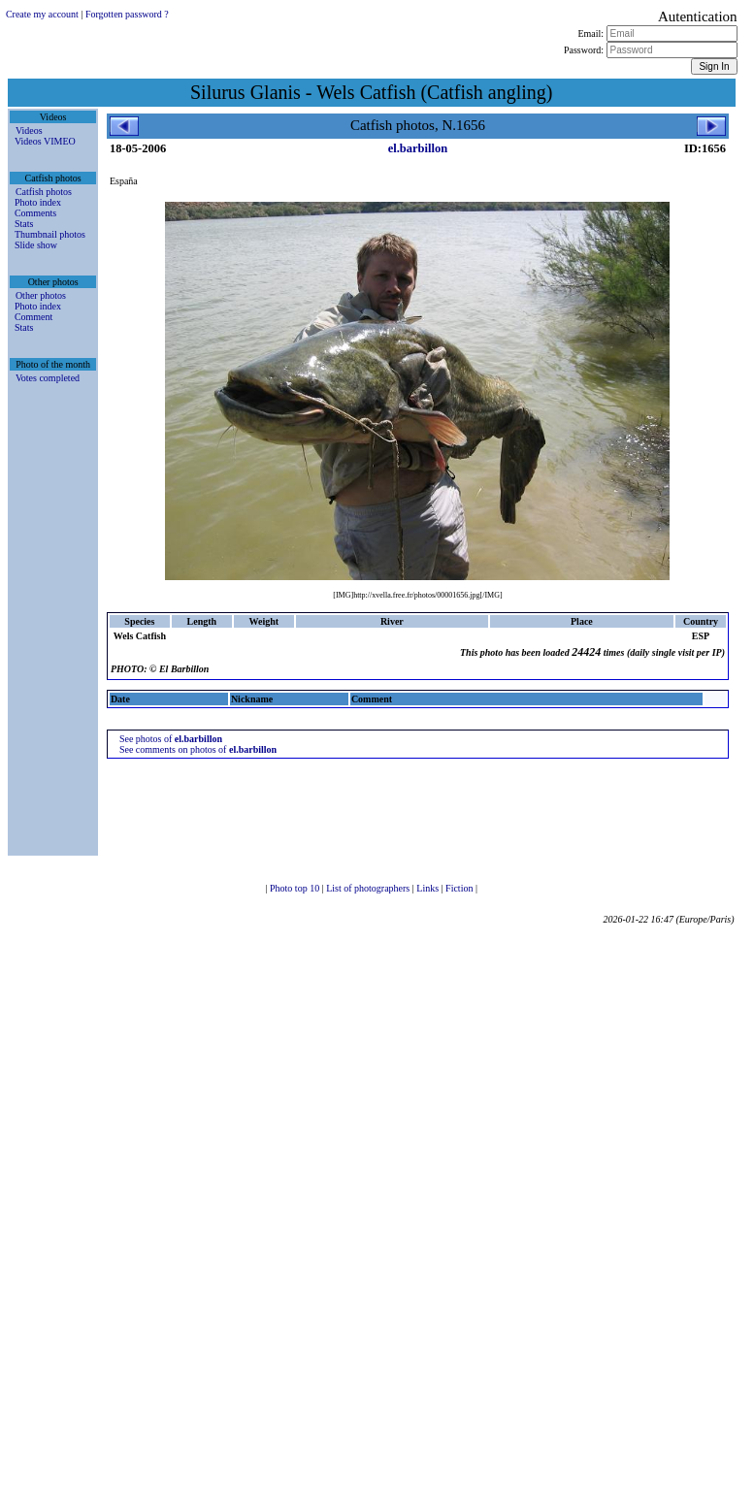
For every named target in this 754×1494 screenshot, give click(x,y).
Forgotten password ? (127, 14)
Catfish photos (44, 191)
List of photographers (369, 888)
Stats (24, 223)
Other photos (41, 295)
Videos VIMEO (45, 141)
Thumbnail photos (50, 234)
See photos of (170, 738)
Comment (33, 316)
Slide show (36, 245)
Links (428, 888)
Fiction (460, 888)
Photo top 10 (296, 888)
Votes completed (48, 378)
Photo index (38, 202)
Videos (29, 130)
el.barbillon (417, 148)
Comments (35, 213)
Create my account (42, 14)
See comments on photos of (198, 749)
